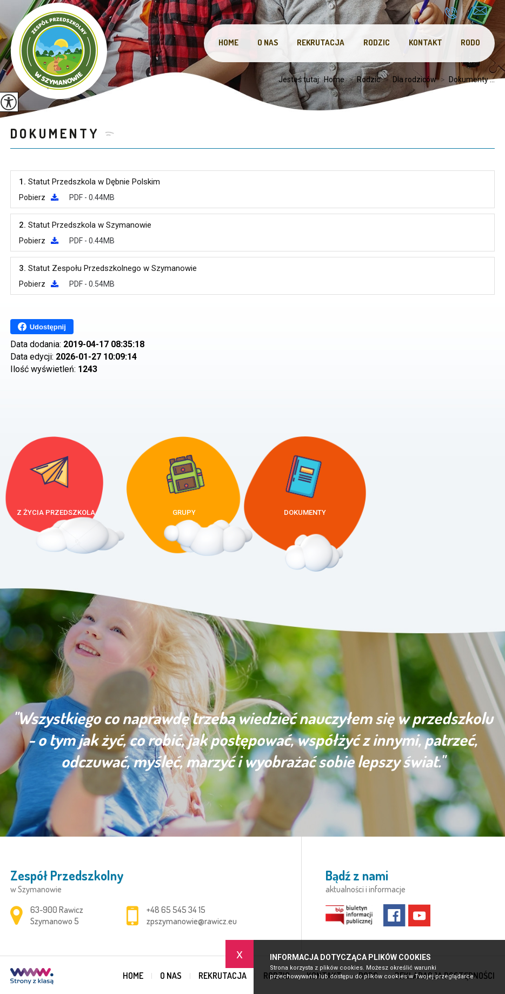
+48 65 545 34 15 (450, 12)
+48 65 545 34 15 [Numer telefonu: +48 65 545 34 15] (176, 909)
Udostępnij (42, 326)
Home (228, 42)
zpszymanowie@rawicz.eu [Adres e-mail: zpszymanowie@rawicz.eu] (192, 921)
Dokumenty (54, 133)
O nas (267, 42)
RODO (470, 42)
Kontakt (425, 42)
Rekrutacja (320, 42)
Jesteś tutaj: (301, 79)
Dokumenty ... (465, 79)
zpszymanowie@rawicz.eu (480, 10)
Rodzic (376, 42)
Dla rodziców (408, 79)
